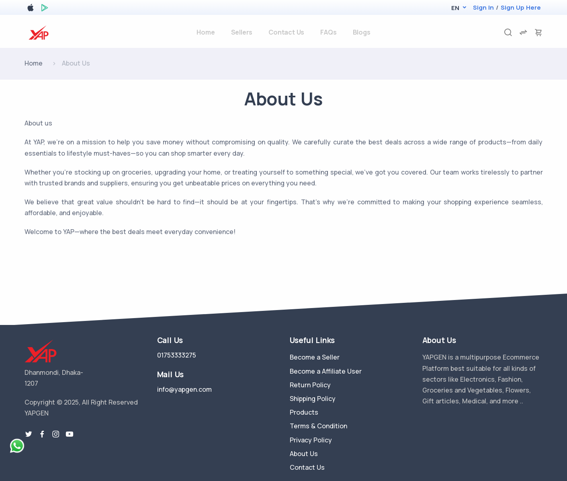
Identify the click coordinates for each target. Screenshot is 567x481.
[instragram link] (56, 434)
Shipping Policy (313, 398)
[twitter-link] (29, 434)
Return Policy (310, 384)
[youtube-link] (70, 434)
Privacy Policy (311, 440)
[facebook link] (42, 434)
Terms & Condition (318, 425)
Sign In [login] (483, 7)
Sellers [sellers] (242, 32)
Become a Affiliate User (326, 371)
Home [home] (206, 32)
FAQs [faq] (328, 32)
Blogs (361, 32)
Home (34, 63)
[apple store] (30, 9)
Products (304, 412)
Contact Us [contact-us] (286, 32)
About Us (304, 453)
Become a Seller (315, 357)
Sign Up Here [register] (521, 7)
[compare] (523, 32)
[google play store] (45, 9)
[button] (455, 8)
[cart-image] (538, 32)
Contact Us (307, 467)
